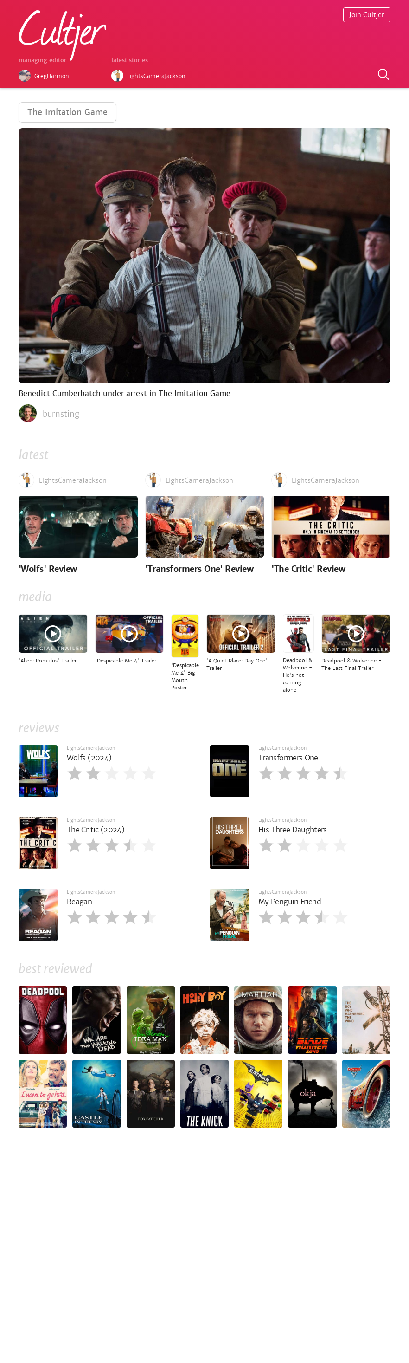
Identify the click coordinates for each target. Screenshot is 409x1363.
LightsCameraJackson (91, 748)
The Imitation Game (67, 112)
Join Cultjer (366, 15)
